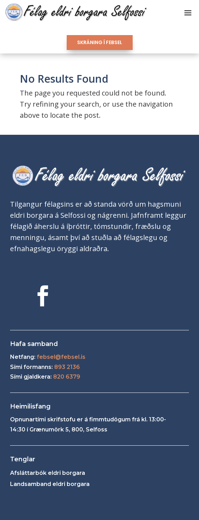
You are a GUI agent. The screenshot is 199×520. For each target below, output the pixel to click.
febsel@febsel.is (61, 357)
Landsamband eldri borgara (50, 484)
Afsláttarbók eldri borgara (47, 473)
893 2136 (67, 367)
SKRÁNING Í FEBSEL (99, 42)
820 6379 (66, 376)
